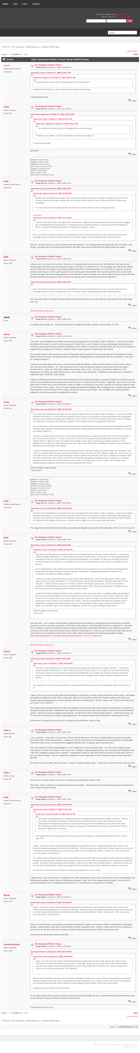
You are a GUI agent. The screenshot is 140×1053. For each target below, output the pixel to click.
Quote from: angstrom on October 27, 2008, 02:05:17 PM (54, 77)
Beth (6, 257)
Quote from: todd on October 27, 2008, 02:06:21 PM (52, 193)
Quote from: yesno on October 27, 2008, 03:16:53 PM (51, 409)
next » (136, 51)
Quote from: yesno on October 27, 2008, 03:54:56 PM (51, 805)
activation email (122, 17)
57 (11, 54)
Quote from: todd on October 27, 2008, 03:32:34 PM (50, 658)
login (119, 14)
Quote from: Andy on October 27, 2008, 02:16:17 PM (51, 73)
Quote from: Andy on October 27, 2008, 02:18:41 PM (51, 188)
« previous (130, 51)
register (126, 14)
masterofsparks (12, 944)
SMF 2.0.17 (97, 1044)
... (9, 54)
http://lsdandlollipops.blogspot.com (42, 311)
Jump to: (113, 1027)
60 (19, 54)
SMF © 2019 (107, 1044)
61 (21, 54)
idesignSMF (133, 1044)
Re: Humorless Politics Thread (48, 65)
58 (13, 54)
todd (6, 181)
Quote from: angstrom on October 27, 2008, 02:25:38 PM (52, 114)
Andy (6, 107)
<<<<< (7, 65)
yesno (7, 334)
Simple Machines (117, 1044)
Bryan (7, 895)
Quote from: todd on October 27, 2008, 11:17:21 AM (52, 218)
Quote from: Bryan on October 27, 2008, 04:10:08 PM (51, 952)
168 (25, 54)
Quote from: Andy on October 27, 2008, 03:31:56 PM (51, 545)
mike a (7, 730)
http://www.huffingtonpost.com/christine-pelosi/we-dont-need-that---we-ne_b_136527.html (66, 636)
